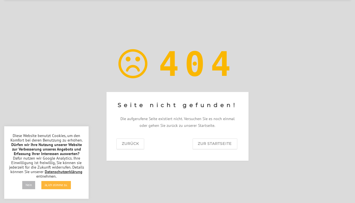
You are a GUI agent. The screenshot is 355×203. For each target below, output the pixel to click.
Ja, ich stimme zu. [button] (56, 185)
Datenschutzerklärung (63, 171)
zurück (130, 143)
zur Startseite (215, 143)
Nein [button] (29, 185)
